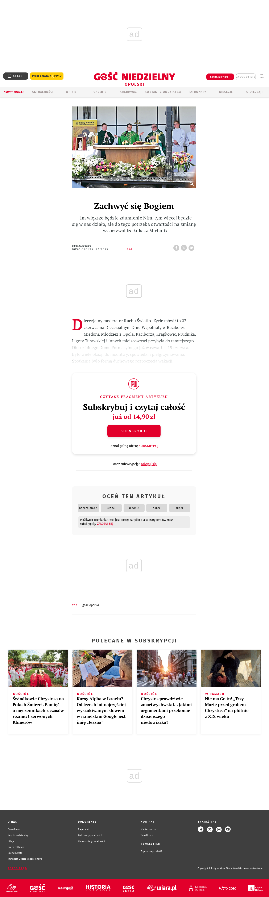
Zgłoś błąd (17, 868)
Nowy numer (14, 92)
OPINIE (71, 92)
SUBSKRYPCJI (149, 445)
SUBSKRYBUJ (220, 76)
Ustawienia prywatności (91, 841)
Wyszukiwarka (262, 76)
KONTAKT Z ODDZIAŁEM (163, 92)
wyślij (192, 246)
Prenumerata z (47, 76)
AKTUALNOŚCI (42, 92)
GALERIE (100, 92)
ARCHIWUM (128, 92)
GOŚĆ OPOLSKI (90, 605)
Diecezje (226, 92)
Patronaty (197, 92)
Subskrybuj (134, 431)
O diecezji (254, 92)
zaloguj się (246, 76)
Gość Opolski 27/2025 (90, 249)
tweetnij (185, 246)
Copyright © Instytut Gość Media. (215, 868)
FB (177, 246)
